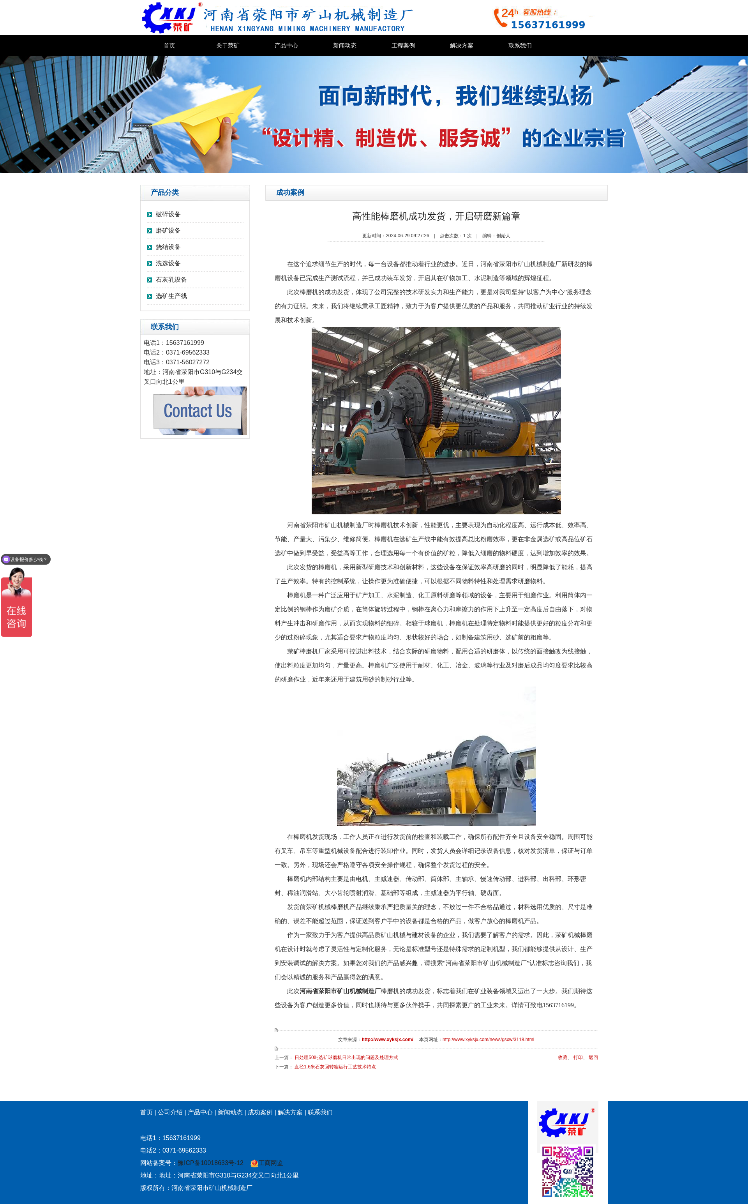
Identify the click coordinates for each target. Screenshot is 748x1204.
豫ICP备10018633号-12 (210, 1163)
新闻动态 (344, 45)
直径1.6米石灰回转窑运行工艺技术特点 (335, 1067)
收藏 (562, 1057)
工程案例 (403, 45)
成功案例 (260, 1112)
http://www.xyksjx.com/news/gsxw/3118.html (488, 1039)
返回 (593, 1057)
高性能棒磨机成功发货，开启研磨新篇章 (436, 216)
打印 (578, 1057)
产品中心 (286, 45)
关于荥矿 (228, 45)
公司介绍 (170, 1112)
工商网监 (267, 1163)
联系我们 (520, 45)
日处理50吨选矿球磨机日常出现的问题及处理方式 (346, 1057)
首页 (169, 45)
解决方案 (461, 45)
